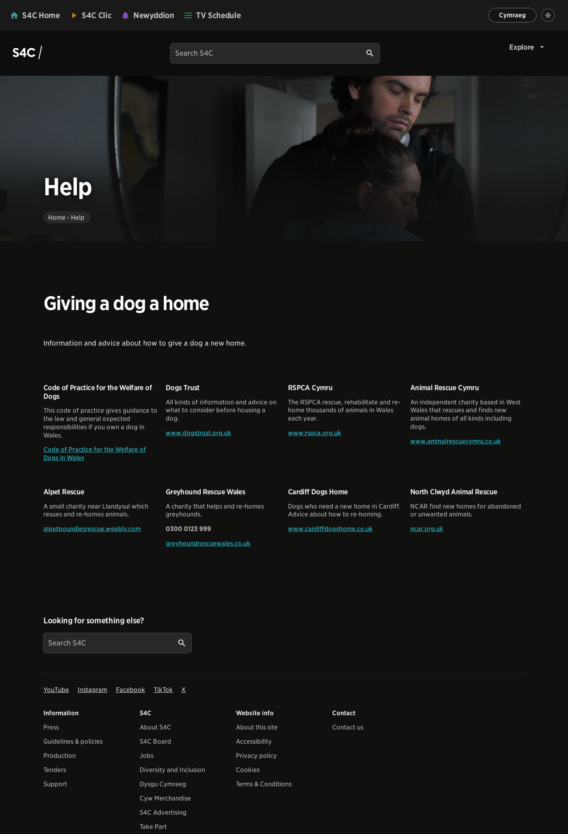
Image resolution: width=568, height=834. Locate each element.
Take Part (153, 826)
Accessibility (254, 741)
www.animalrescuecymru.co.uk (455, 441)
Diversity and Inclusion (172, 770)
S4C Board (155, 741)
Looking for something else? (93, 620)
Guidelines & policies (73, 741)
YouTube (56, 690)
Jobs (146, 755)
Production (59, 755)
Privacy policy (256, 755)
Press (51, 727)
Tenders (54, 770)
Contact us (347, 727)
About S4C (155, 727)
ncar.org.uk (426, 529)
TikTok (163, 690)
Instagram (92, 690)
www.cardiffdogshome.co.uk (330, 529)
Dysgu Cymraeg (163, 784)
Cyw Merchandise (165, 798)
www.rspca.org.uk (314, 433)
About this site (257, 727)
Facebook (130, 690)
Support (55, 784)
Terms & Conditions (263, 784)
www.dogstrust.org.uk (198, 433)
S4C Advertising (163, 812)
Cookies (248, 770)
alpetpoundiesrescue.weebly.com (92, 529)
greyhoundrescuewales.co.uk (208, 543)
